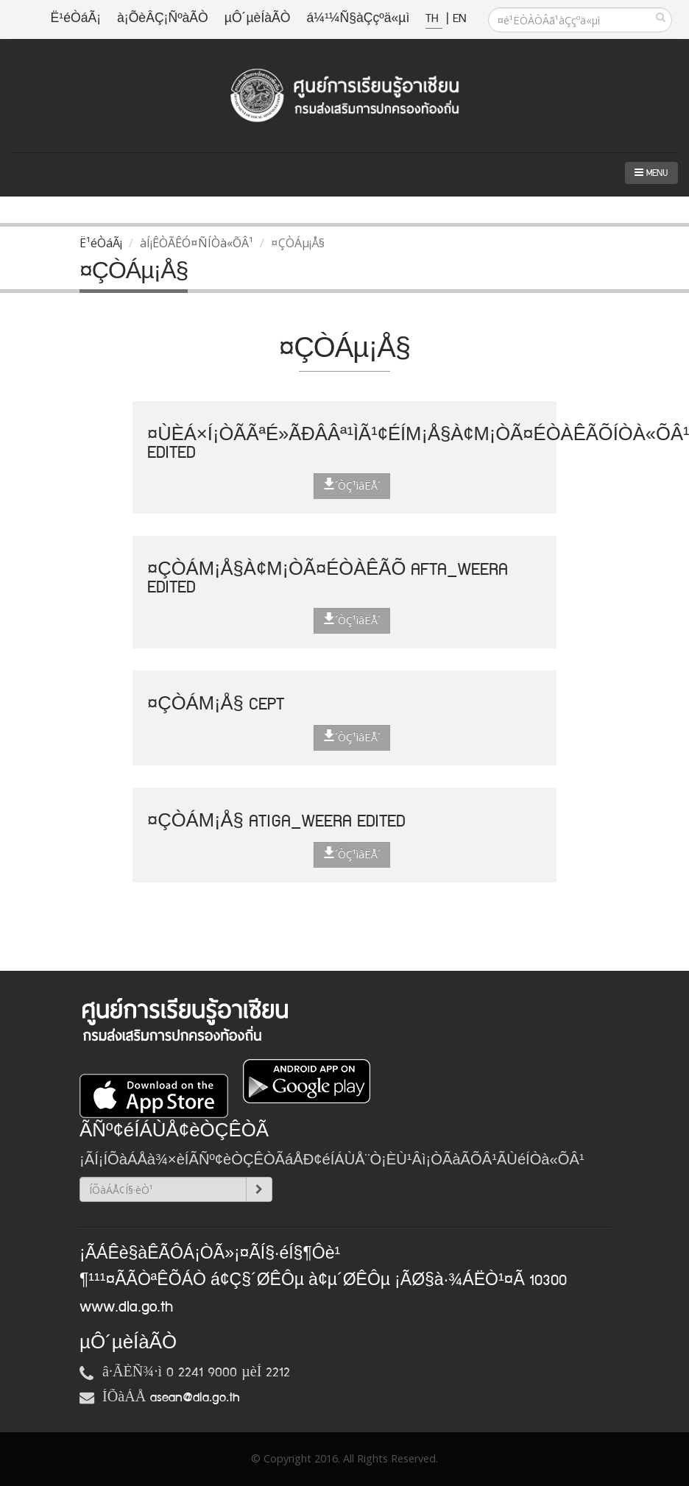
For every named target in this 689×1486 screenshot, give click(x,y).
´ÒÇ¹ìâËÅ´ (352, 485)
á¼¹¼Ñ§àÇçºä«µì (357, 19)
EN (459, 19)
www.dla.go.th (126, 1307)
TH (433, 19)
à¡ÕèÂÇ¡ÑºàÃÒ (162, 19)
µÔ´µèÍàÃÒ (258, 19)
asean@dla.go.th (195, 1398)
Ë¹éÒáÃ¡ (76, 19)
